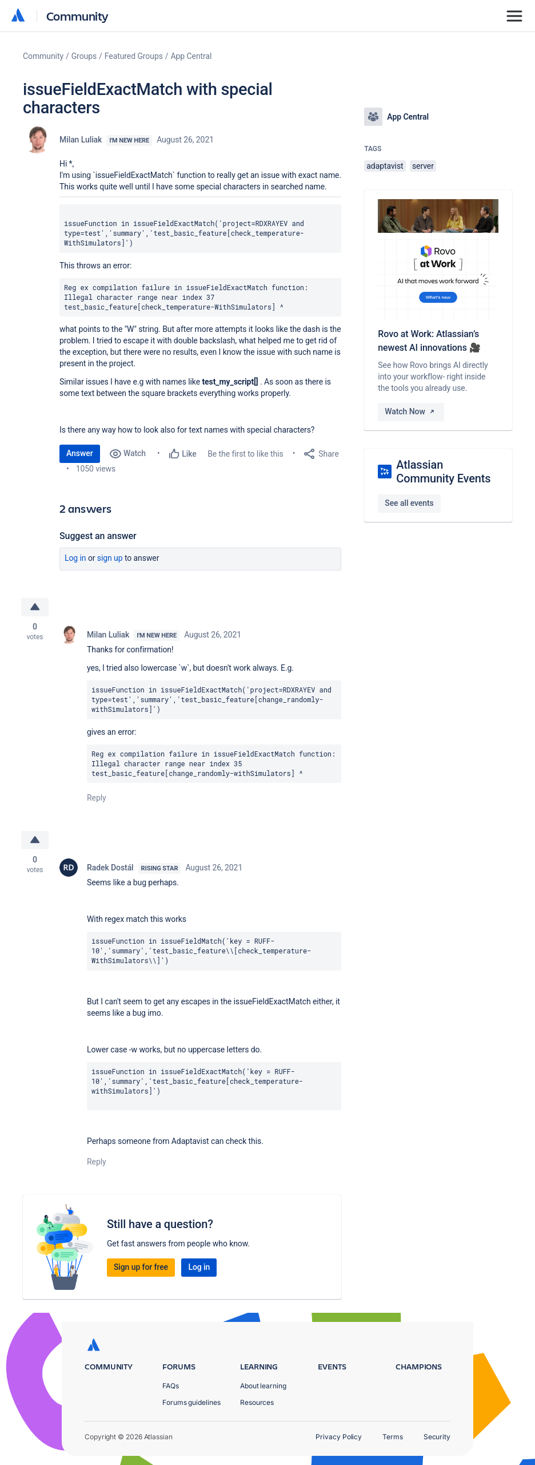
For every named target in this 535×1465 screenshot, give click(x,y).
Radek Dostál (110, 867)
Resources (257, 1402)
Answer (79, 453)
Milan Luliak (80, 139)
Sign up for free (141, 1267)
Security (437, 1436)
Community (77, 15)
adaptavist (384, 166)
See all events (409, 503)
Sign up (110, 558)
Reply (96, 797)
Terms (392, 1436)
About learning (263, 1385)
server (423, 166)
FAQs (170, 1385)
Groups (84, 56)
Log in (75, 558)
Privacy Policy (339, 1436)
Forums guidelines (191, 1402)
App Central (191, 56)
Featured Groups (134, 56)
